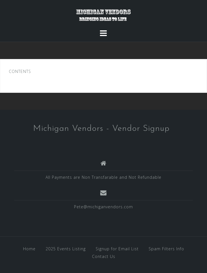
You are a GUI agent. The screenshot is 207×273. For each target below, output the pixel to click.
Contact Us (103, 256)
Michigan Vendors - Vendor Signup (101, 128)
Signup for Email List (117, 248)
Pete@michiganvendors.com (103, 206)
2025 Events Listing (66, 248)
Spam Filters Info (166, 248)
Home (29, 248)
